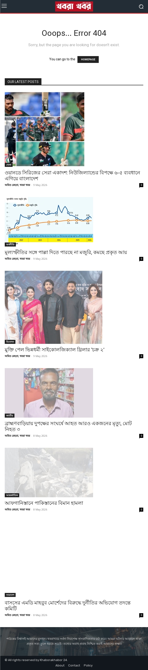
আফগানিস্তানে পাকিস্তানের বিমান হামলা (44, 503)
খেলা (8, 164)
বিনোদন (10, 341)
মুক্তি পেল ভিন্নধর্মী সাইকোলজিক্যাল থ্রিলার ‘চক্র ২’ (54, 350)
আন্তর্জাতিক (12, 495)
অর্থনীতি (10, 244)
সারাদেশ (10, 594)
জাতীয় (9, 415)
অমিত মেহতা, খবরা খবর (17, 185)
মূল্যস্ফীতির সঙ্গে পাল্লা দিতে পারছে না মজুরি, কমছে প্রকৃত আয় (66, 252)
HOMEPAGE (88, 59)
